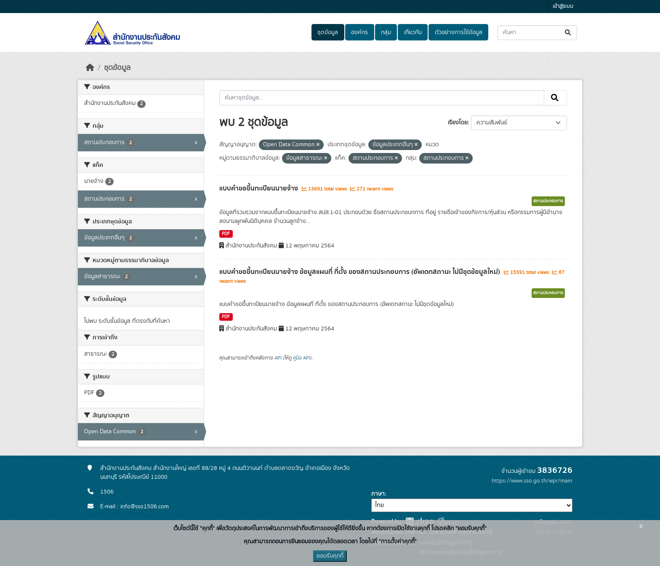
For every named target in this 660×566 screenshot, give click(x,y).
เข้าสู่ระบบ (563, 7)
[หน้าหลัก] (90, 67)
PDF (226, 234)
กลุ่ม (386, 32)
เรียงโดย (458, 122)
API (278, 358)
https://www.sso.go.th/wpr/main (532, 481)
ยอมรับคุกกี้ (330, 556)
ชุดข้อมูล (327, 32)
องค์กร (359, 32)
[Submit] (568, 32)
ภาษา (378, 494)
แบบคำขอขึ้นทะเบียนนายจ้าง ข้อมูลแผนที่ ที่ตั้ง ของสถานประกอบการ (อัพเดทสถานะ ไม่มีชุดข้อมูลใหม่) (360, 271)
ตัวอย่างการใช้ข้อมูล (458, 32)
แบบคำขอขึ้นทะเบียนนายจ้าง (259, 188)
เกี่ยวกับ (413, 32)
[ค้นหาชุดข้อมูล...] (537, 32)
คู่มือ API (301, 358)
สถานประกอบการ (548, 201)
